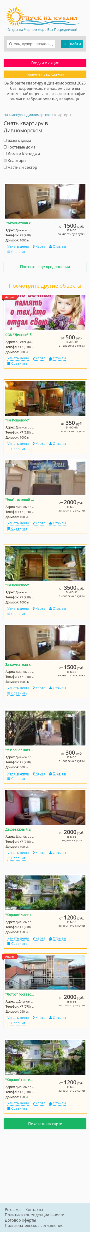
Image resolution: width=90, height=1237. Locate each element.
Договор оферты (20, 1220)
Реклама (13, 1209)
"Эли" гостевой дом (20, 499)
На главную (13, 114)
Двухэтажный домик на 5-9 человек (20, 829)
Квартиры (15, 160)
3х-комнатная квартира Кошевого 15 (20, 223)
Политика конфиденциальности (34, 1215)
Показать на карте (45, 1124)
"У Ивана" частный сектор (20, 750)
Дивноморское (38, 114)
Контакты (34, 1209)
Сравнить (17, 251)
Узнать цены (18, 246)
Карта (39, 246)
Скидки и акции (45, 62)
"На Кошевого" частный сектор (20, 420)
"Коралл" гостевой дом (20, 1079)
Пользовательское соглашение (34, 1225)
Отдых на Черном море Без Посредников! (42, 29)
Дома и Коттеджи (22, 153)
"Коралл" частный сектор (20, 915)
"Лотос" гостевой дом (20, 994)
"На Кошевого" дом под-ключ (20, 585)
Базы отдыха (17, 140)
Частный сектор (20, 167)
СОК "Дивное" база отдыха (20, 334)
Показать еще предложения (45, 267)
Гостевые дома (20, 147)
